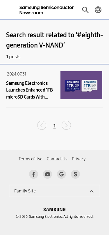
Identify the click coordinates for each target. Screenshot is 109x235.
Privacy (79, 159)
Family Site (25, 191)
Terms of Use (30, 159)
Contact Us (57, 159)
